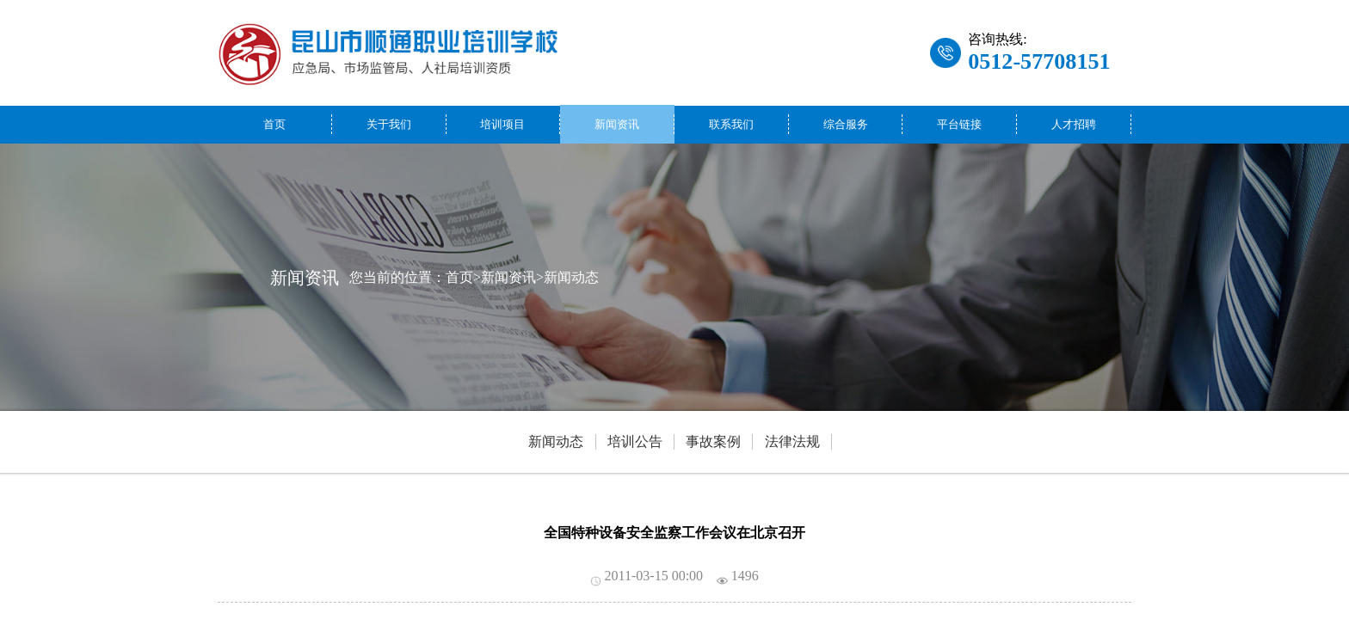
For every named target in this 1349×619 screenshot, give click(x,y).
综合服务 (845, 124)
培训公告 (634, 442)
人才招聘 (1073, 124)
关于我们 (389, 124)
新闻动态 (571, 276)
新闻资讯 (616, 124)
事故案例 (713, 442)
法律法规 (792, 442)
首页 (274, 124)
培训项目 (502, 124)
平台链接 (959, 124)
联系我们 (731, 124)
